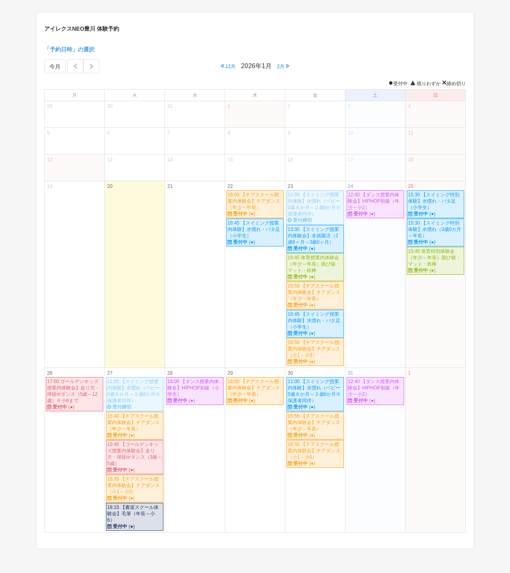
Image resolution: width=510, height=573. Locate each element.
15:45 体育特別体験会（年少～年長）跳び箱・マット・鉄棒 (435, 261)
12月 (228, 66)
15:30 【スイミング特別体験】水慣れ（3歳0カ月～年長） (435, 232)
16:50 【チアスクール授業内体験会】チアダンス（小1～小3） (315, 352)
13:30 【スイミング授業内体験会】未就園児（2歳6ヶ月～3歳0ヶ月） (315, 239)
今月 (55, 66)
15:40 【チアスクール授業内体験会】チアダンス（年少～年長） (134, 425)
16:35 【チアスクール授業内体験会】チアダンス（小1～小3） (134, 488)
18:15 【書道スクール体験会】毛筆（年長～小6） (134, 517)
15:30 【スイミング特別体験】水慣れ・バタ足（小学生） (435, 204)
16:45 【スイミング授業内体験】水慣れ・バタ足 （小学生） (256, 232)
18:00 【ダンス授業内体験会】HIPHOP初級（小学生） (194, 391)
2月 (283, 66)
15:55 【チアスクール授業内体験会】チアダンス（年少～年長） (315, 295)
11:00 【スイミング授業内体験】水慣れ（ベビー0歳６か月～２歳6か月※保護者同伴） (315, 207)
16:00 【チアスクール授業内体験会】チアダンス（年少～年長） (255, 204)
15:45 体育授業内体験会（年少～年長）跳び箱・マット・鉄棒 (315, 267)
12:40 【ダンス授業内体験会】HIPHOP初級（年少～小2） (375, 204)
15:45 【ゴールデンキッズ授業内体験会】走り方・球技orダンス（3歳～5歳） (134, 457)
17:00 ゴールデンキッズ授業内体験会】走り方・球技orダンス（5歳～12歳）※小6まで (74, 394)
